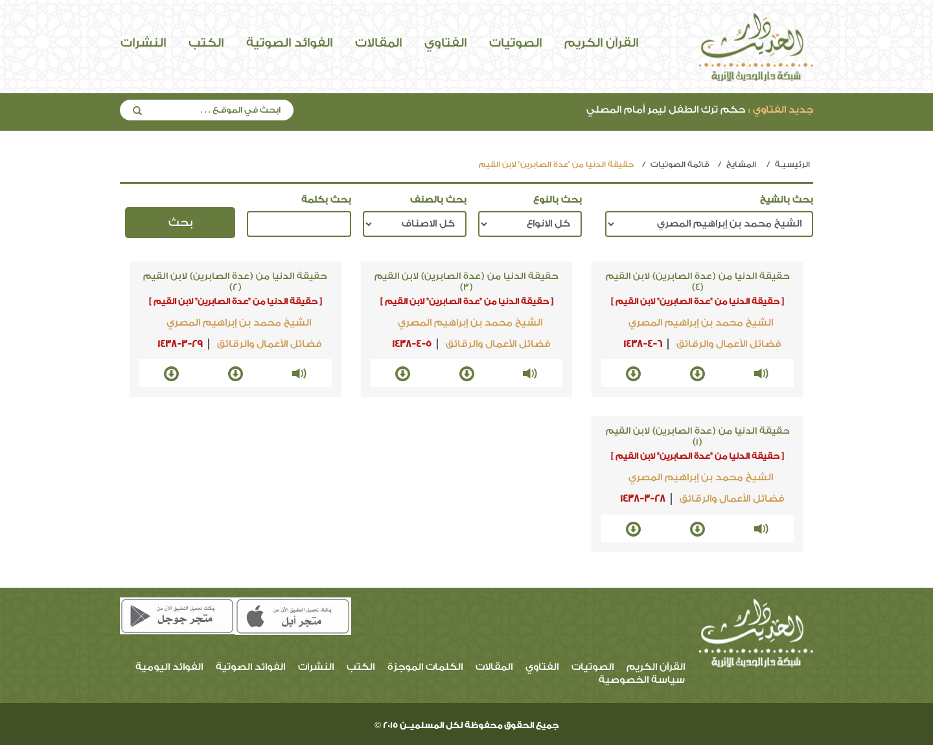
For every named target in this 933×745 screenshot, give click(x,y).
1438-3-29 (180, 344)
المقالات (378, 43)
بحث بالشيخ (786, 200)
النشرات (143, 43)
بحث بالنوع (557, 200)
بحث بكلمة (326, 200)
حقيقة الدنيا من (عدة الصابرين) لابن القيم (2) (235, 282)
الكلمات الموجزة (425, 667)
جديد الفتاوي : (780, 109)
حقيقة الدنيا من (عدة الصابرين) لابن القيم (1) (698, 436)
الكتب (206, 43)
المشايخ (741, 164)
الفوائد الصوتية (289, 43)
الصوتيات (515, 43)
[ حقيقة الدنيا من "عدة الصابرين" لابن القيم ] (697, 301)
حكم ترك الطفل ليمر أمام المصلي (699, 109)
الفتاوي (445, 43)
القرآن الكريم (601, 43)
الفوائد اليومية (169, 667)
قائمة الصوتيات (680, 164)
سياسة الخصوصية (642, 679)
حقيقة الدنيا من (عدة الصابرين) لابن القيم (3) (466, 282)
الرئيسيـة (792, 164)
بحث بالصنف (438, 200)
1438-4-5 (412, 344)
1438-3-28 (642, 498)
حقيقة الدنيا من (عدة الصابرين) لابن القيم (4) (698, 282)
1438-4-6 (642, 344)
